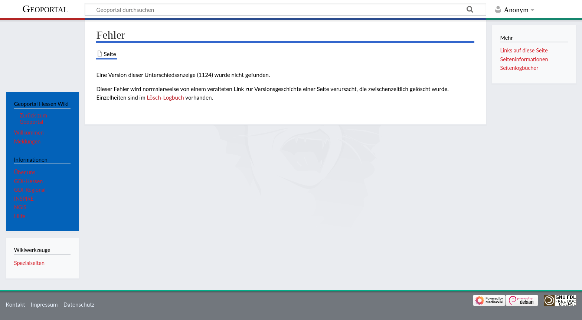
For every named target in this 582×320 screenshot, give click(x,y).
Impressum (44, 304)
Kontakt (15, 304)
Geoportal (45, 8)
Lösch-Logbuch (165, 97)
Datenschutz (79, 304)
